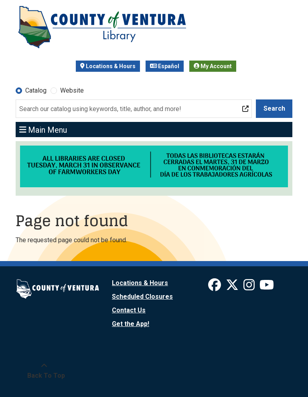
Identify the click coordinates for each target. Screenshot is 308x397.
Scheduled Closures (142, 296)
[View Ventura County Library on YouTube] (266, 287)
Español (165, 66)
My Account (213, 66)
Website (72, 90)
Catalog (36, 90)
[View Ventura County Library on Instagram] (249, 287)
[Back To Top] (44, 371)
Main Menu (43, 129)
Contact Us (129, 310)
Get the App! (130, 324)
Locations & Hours (108, 66)
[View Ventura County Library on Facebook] (215, 287)
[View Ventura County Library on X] (233, 287)
